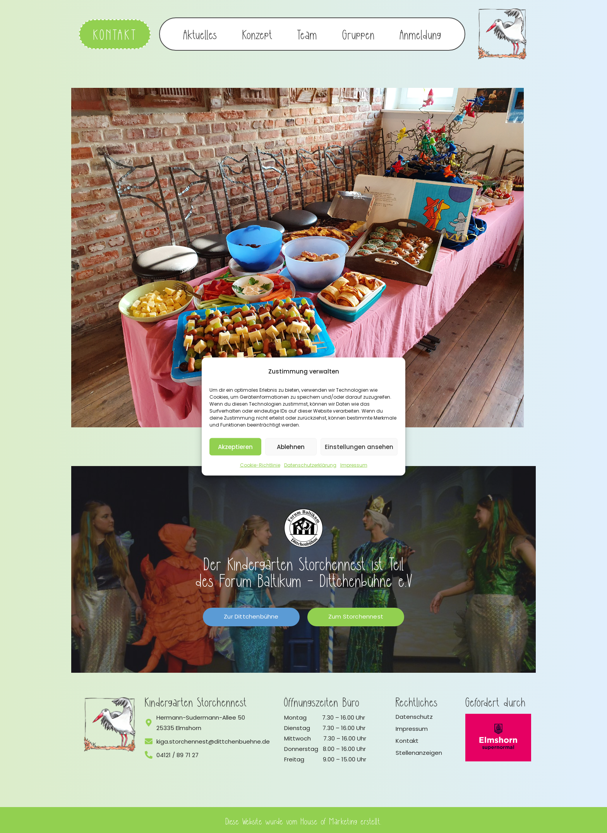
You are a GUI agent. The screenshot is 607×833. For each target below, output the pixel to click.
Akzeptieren (235, 446)
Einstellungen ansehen (359, 446)
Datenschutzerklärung (310, 465)
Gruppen (358, 33)
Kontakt (407, 739)
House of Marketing (329, 818)
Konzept (257, 33)
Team (307, 33)
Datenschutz (414, 715)
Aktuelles (200, 33)
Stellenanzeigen (419, 751)
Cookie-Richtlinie (260, 465)
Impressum (353, 465)
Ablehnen (291, 446)
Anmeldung (420, 33)
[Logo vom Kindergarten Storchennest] (110, 722)
